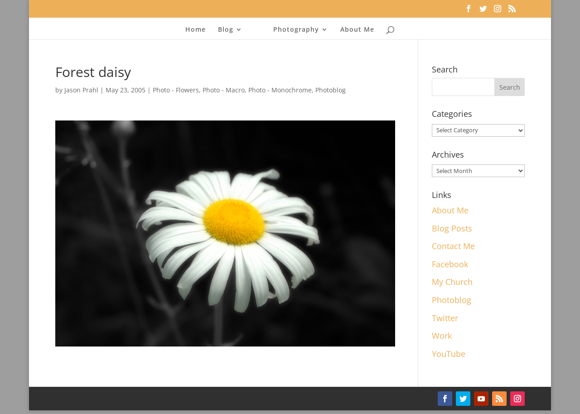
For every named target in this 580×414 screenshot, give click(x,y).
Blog (225, 30)
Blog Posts (452, 228)
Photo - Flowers (176, 90)
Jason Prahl (81, 90)
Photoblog (330, 90)
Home (195, 30)
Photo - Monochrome (280, 90)
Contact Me (453, 246)
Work (442, 335)
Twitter (445, 318)
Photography (296, 30)
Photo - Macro (224, 90)
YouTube (448, 353)
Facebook (450, 264)
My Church (452, 281)
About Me (357, 30)
